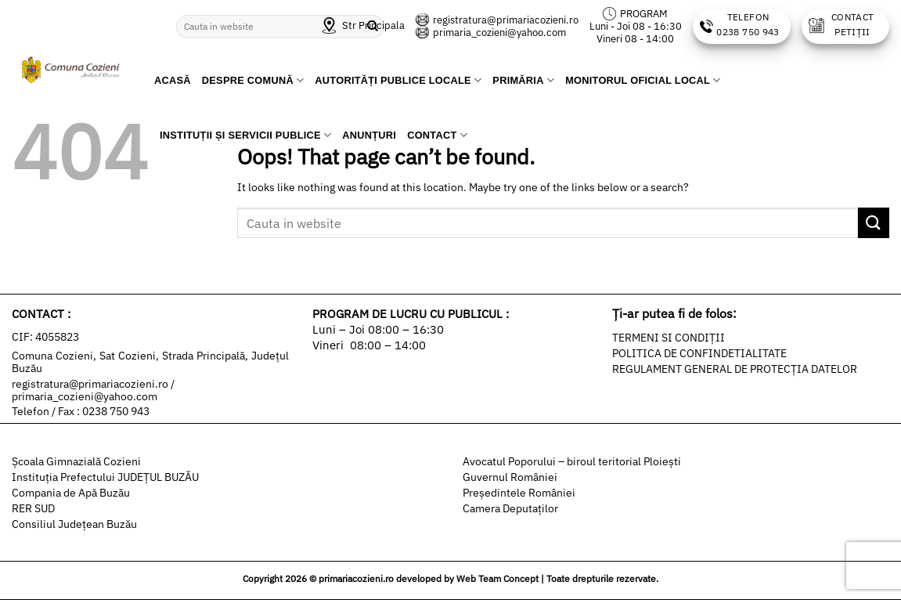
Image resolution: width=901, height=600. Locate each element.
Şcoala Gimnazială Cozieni (76, 461)
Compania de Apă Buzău (71, 493)
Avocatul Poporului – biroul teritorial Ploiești (572, 461)
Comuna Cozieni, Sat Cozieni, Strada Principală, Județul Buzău (150, 362)
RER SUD (33, 508)
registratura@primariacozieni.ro (497, 20)
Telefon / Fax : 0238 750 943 (81, 411)
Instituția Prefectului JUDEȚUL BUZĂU (105, 477)
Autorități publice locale (398, 80)
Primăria (523, 80)
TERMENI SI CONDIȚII (668, 338)
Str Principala (364, 25)
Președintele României (519, 493)
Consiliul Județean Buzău (74, 524)
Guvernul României (510, 477)
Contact (437, 135)
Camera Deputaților (510, 508)
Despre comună (253, 80)
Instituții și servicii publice (245, 135)
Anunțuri (369, 135)
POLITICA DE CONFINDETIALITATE (699, 353)
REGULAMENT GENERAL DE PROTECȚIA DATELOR (734, 369)
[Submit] (873, 223)
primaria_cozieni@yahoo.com (491, 32)
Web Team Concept (497, 578)
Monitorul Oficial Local (643, 80)
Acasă (172, 80)
